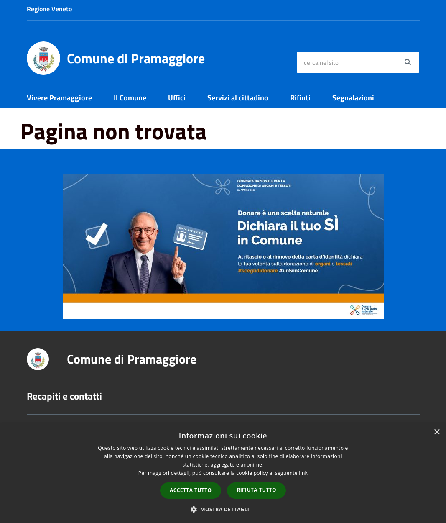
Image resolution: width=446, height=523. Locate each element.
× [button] (436, 432)
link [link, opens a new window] (303, 473)
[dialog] (223, 473)
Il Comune (130, 97)
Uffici (177, 97)
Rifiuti (300, 97)
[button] (223, 509)
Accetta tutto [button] (191, 490)
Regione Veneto (49, 9)
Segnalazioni (353, 97)
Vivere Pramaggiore (59, 97)
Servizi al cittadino (237, 97)
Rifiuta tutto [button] (256, 489)
